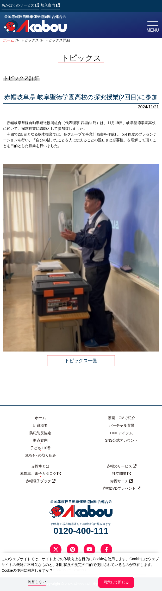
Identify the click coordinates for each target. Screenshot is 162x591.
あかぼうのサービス (20, 5)
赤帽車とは (40, 466)
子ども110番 (40, 448)
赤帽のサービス (122, 466)
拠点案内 (40, 440)
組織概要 (40, 425)
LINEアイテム (121, 433)
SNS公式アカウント (121, 440)
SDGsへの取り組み (40, 455)
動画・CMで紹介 (121, 418)
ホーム (8, 40)
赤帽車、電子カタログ (40, 473)
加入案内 (50, 5)
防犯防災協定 (40, 433)
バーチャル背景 (121, 425)
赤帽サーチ (121, 481)
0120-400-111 (81, 531)
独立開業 (121, 473)
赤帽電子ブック (41, 481)
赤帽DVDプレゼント (121, 488)
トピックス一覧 (81, 360)
